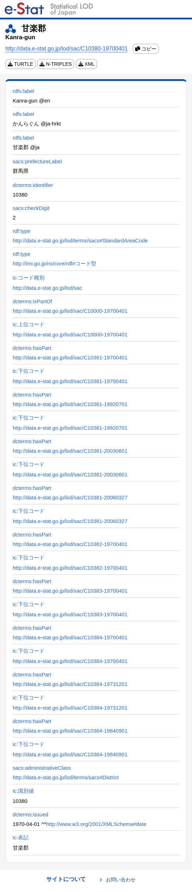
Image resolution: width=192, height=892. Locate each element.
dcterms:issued (30, 814)
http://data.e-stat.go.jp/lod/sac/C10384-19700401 (70, 637)
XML (86, 64)
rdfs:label (23, 91)
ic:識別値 (23, 791)
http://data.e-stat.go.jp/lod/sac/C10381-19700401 (70, 357)
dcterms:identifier (33, 185)
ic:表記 (21, 837)
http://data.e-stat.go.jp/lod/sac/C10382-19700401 (70, 544)
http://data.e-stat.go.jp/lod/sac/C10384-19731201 (70, 684)
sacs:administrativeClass (42, 768)
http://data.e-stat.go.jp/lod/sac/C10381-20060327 (70, 497)
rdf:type (21, 231)
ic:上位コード (28, 324)
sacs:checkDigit (31, 208)
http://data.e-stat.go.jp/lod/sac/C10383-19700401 (70, 591)
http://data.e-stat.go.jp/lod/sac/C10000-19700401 (70, 311)
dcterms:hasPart (32, 348)
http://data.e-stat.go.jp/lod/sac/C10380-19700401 (66, 49)
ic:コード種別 (28, 278)
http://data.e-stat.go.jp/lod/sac (47, 288)
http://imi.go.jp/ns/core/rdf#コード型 (54, 263)
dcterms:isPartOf (32, 301)
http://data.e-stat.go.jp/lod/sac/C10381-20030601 (70, 451)
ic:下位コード (28, 371)
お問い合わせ (121, 879)
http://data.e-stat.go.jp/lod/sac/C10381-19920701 (70, 404)
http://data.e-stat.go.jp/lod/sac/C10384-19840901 (70, 731)
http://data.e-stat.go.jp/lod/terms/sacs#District (66, 777)
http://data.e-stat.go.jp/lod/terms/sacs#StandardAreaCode (80, 240)
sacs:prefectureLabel (37, 161)
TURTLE (20, 64)
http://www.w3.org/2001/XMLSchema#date (96, 824)
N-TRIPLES (56, 64)
